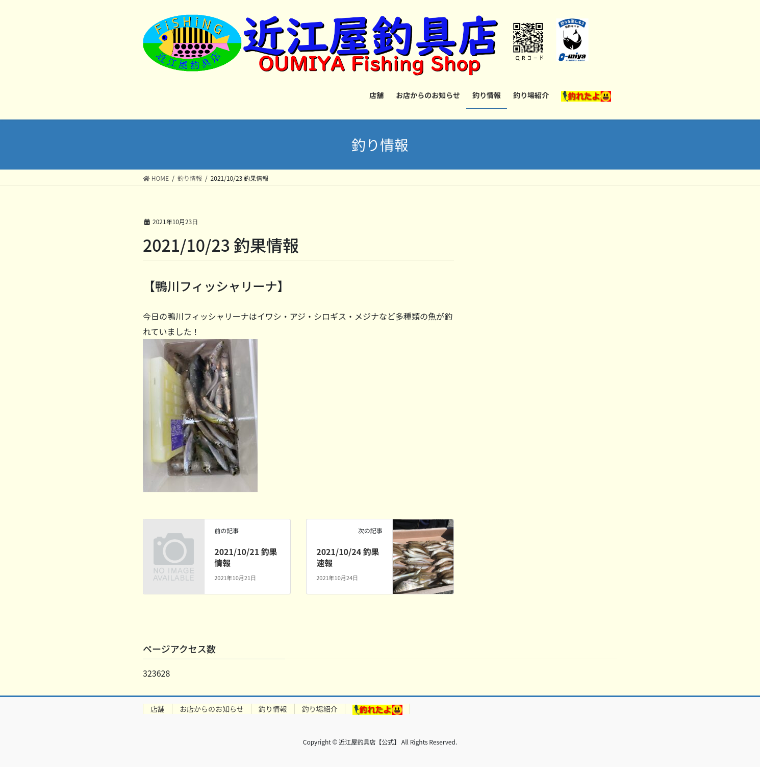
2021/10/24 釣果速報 (347, 557)
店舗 (157, 709)
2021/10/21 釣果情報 (245, 557)
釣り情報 (273, 709)
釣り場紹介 (320, 709)
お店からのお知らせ (212, 709)
